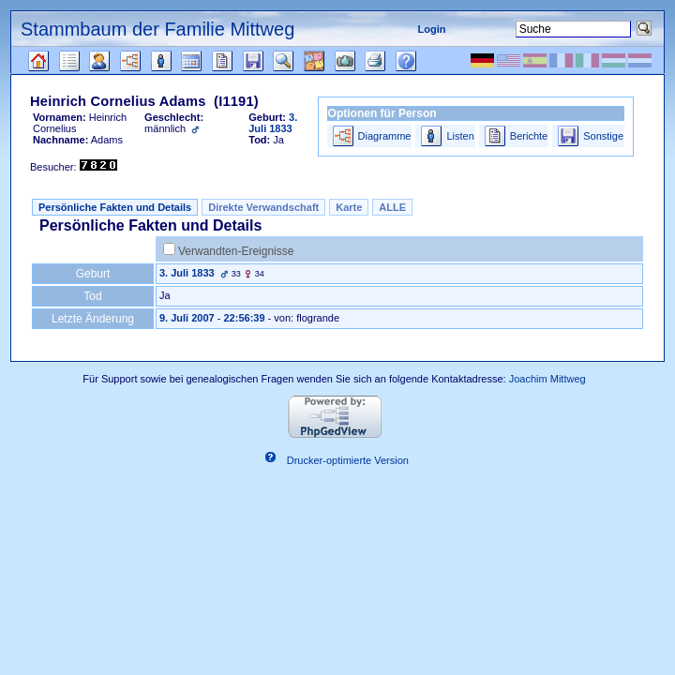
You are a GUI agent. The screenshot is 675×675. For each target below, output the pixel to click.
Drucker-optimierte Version (348, 460)
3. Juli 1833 (187, 272)
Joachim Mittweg (547, 378)
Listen (459, 136)
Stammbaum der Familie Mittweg (157, 29)
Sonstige (603, 136)
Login (432, 29)
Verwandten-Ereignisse (235, 251)
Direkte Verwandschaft (263, 207)
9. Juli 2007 (187, 317)
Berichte (529, 136)
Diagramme (385, 136)
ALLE (392, 207)
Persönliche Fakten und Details (114, 207)
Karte (349, 207)
